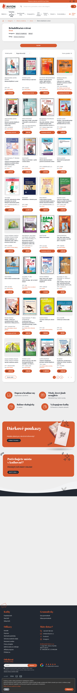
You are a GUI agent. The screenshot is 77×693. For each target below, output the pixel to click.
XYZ (8, 87)
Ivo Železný (10, 127)
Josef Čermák (43, 235)
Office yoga (30, 127)
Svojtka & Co (63, 286)
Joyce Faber (32, 235)
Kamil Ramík (25, 158)
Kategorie (10, 21)
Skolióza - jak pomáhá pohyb (64, 122)
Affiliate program (9, 649)
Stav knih (6, 618)
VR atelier (62, 365)
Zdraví (31, 21)
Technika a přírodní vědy (11, 14)
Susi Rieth (24, 276)
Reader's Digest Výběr (48, 127)
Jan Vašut (45, 245)
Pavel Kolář (25, 197)
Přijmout (69, 689)
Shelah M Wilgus (29, 238)
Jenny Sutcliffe (60, 317)
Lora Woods (25, 237)
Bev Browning (43, 118)
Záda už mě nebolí (44, 237)
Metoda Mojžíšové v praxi (11, 81)
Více (6, 689)
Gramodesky (61, 14)
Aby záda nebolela (47, 123)
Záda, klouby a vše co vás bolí (64, 283)
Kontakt (6, 630)
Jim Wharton (43, 120)
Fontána (10, 166)
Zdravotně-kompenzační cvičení (63, 160)
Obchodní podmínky (10, 636)
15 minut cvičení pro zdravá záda (47, 320)
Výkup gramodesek (45, 618)
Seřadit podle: (8, 53)
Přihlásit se (7, 652)
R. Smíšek (10, 245)
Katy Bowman (25, 235)
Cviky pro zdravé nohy (64, 201)
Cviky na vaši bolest (29, 160)
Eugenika (62, 245)
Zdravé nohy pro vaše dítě (29, 362)
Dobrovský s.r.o (28, 245)
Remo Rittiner (43, 197)
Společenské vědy (20, 14)
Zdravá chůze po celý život (29, 79)
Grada (26, 166)
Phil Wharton (50, 118)
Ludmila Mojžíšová (44, 358)
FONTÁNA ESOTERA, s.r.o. (13, 204)
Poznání (27, 87)
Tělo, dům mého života (64, 239)
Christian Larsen (26, 77)
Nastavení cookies (9, 641)
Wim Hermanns (9, 158)
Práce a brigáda (8, 644)
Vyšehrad (45, 286)
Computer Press (11, 326)
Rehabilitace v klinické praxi (29, 199)
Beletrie (4, 14)
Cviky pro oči (64, 82)
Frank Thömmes (26, 317)
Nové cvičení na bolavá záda (12, 278)
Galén (26, 204)
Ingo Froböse (8, 276)
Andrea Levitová (61, 158)
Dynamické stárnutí (28, 242)
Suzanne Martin (44, 317)
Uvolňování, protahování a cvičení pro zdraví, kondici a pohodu (64, 362)
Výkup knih (7, 621)
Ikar (61, 86)
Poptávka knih (8, 615)
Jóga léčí (12, 201)
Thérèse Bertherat (61, 235)
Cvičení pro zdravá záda (63, 319)
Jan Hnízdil (42, 77)
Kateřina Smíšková (13, 360)
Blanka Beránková (50, 77)
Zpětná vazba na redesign (11, 647)
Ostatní (52, 14)
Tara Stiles (7, 197)
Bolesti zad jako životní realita (46, 81)
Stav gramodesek (45, 615)
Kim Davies (60, 276)
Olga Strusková (8, 77)
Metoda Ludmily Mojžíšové (12, 123)
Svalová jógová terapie (47, 201)
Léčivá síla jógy (29, 280)
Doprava (6, 633)
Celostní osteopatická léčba (12, 163)
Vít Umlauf (59, 358)
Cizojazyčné (30, 14)
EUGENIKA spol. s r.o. (47, 166)
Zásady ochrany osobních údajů (11, 671)
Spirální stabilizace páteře (11, 362)
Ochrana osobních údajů (11, 638)
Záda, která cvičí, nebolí (46, 280)
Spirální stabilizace (11, 240)
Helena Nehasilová (27, 118)
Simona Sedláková (44, 276)
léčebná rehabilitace (19, 37)
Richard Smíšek (14, 237)
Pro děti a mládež (38, 14)
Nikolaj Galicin (43, 158)
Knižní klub (64, 86)
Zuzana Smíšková (9, 235)
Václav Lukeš (63, 127)
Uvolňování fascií (29, 322)
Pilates (12, 321)
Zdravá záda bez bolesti (47, 160)
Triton (44, 87)
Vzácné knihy (45, 14)
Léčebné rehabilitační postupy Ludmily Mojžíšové (47, 361)
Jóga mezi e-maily (29, 122)
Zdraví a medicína (21, 21)
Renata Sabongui (9, 317)
